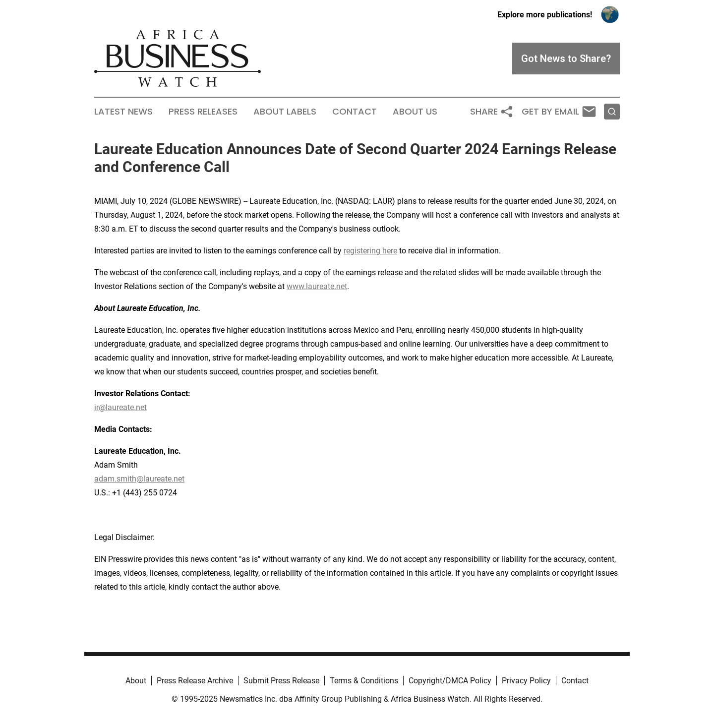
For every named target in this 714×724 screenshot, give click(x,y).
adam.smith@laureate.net (139, 478)
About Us (415, 111)
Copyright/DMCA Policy (450, 680)
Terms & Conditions (364, 680)
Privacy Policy (526, 680)
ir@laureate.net (120, 407)
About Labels (284, 111)
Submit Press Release (281, 680)
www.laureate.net (317, 286)
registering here (370, 250)
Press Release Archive (195, 680)
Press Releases (203, 111)
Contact (354, 111)
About (135, 680)
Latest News (123, 111)
